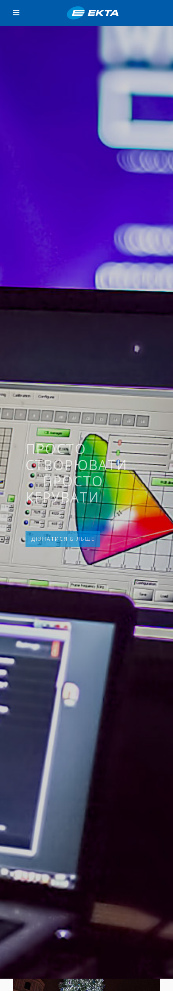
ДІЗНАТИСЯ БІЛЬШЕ (63, 538)
